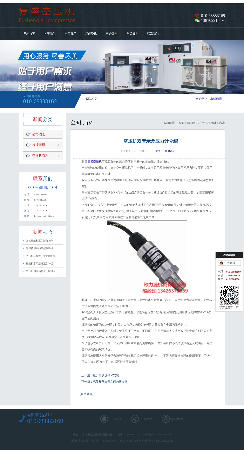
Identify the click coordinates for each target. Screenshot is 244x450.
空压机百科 (40, 155)
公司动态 (38, 134)
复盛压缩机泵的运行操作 (39, 240)
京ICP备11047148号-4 (131, 440)
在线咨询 (116, 419)
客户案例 (111, 33)
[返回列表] (86, 394)
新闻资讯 (91, 33)
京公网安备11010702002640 (158, 440)
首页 (181, 123)
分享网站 (146, 419)
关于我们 (50, 33)
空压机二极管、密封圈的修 (41, 255)
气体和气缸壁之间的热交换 (110, 381)
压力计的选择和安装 (106, 375)
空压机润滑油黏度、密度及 (41, 271)
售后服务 (132, 33)
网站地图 (177, 419)
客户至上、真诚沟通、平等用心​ (217, 98)
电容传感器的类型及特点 (39, 248)
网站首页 (29, 33)
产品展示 (70, 33)
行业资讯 (38, 145)
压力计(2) (170, 151)
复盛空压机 (94, 161)
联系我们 (153, 33)
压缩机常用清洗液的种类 (39, 263)
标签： (159, 151)
